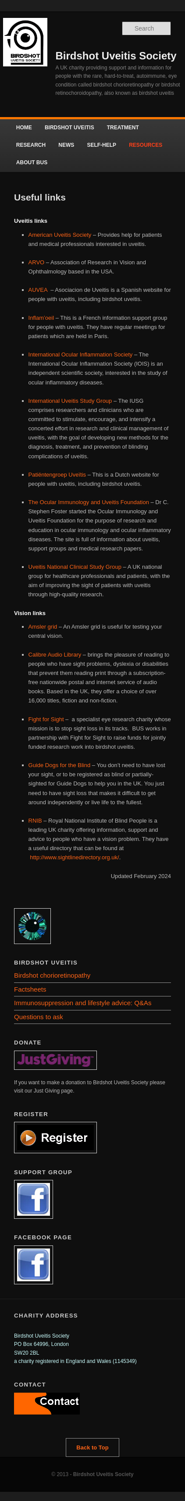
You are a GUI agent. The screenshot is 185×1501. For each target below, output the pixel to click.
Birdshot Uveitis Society (116, 56)
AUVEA (38, 290)
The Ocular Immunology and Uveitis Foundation (88, 502)
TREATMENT (123, 128)
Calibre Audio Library (55, 654)
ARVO (37, 262)
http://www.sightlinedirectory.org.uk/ (74, 857)
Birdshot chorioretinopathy (52, 975)
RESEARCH (31, 145)
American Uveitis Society (60, 235)
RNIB (35, 820)
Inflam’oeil (41, 318)
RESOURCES (145, 145)
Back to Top (92, 1447)
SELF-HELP (101, 145)
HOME (24, 128)
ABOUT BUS (31, 162)
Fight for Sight (46, 719)
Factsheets (30, 989)
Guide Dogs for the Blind (60, 765)
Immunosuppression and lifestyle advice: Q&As (82, 1002)
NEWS (66, 145)
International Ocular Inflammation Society (81, 354)
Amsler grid (43, 626)
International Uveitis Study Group (70, 401)
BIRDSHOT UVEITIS (69, 128)
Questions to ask (38, 1016)
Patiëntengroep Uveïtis (57, 474)
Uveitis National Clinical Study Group (75, 567)
